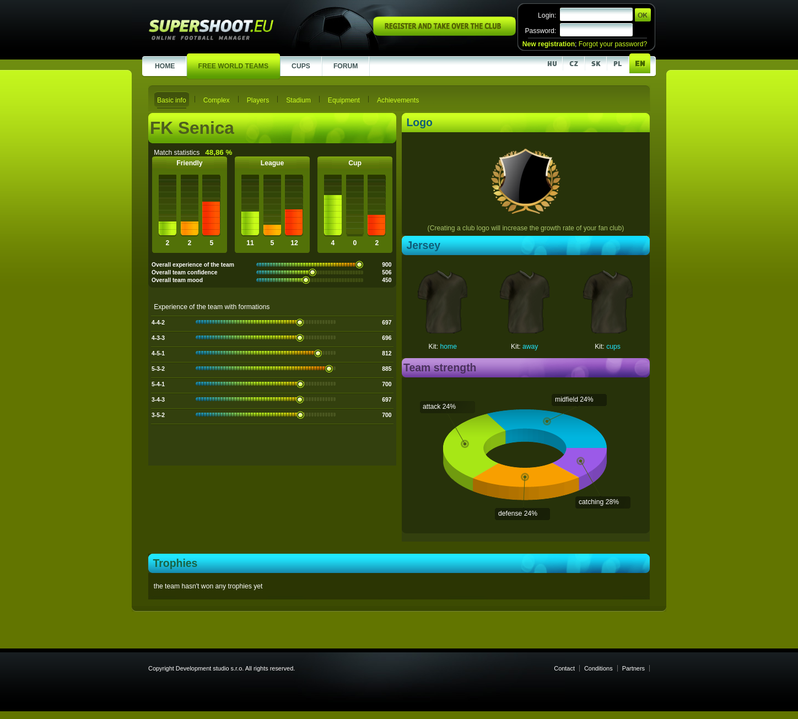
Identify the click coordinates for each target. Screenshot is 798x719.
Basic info (171, 100)
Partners (633, 668)
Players (258, 100)
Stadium (298, 100)
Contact (564, 668)
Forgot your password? (613, 44)
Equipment (344, 100)
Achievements (398, 100)
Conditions (598, 668)
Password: (540, 31)
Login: (547, 15)
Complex (216, 100)
